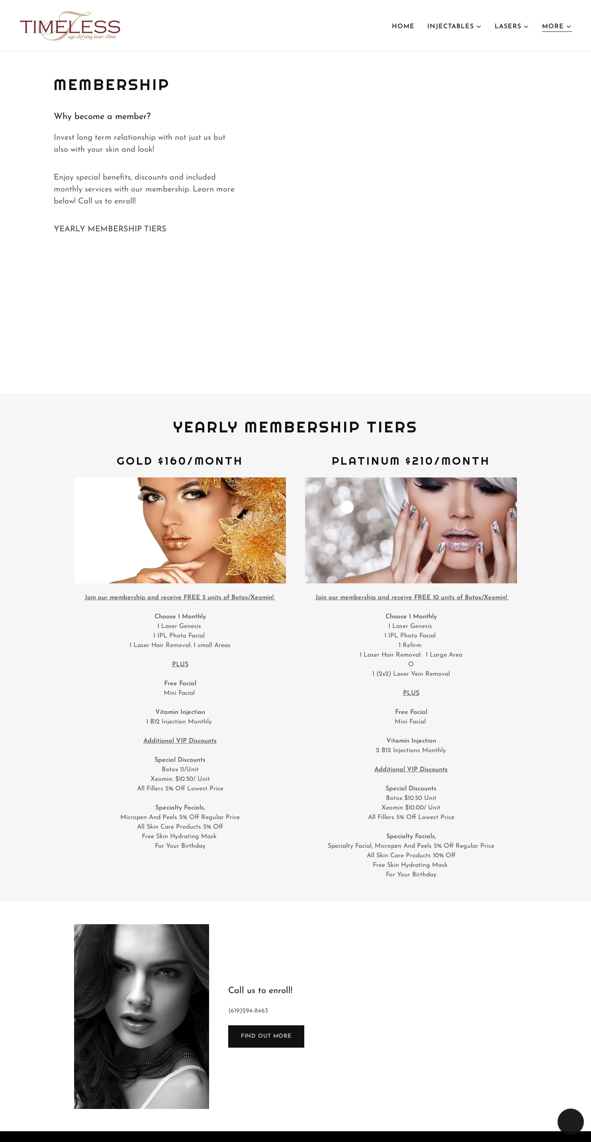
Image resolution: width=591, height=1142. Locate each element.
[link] (70, 25)
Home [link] (403, 26)
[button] (454, 26)
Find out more (266, 1036)
